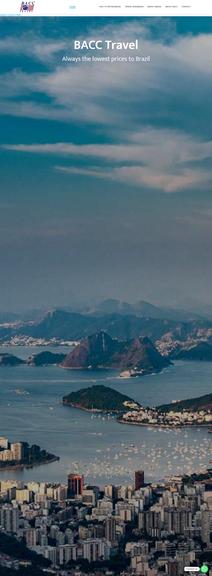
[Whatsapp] (204, 569)
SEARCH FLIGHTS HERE (10, 15)
